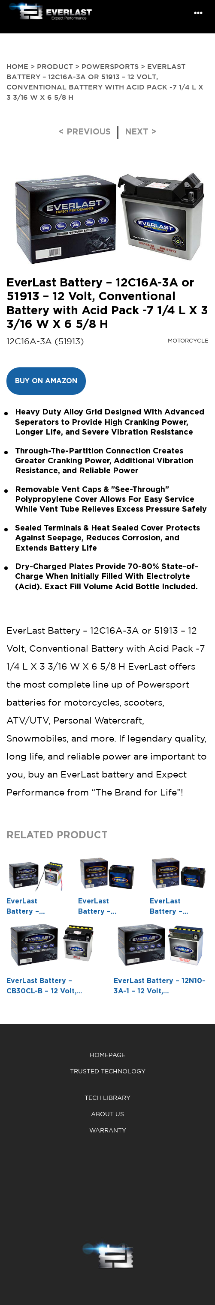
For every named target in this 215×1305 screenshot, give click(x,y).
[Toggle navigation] (198, 13)
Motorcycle (188, 340)
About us (107, 1114)
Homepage (107, 1055)
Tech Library (107, 1098)
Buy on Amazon (46, 381)
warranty (107, 1130)
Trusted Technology (107, 1071)
